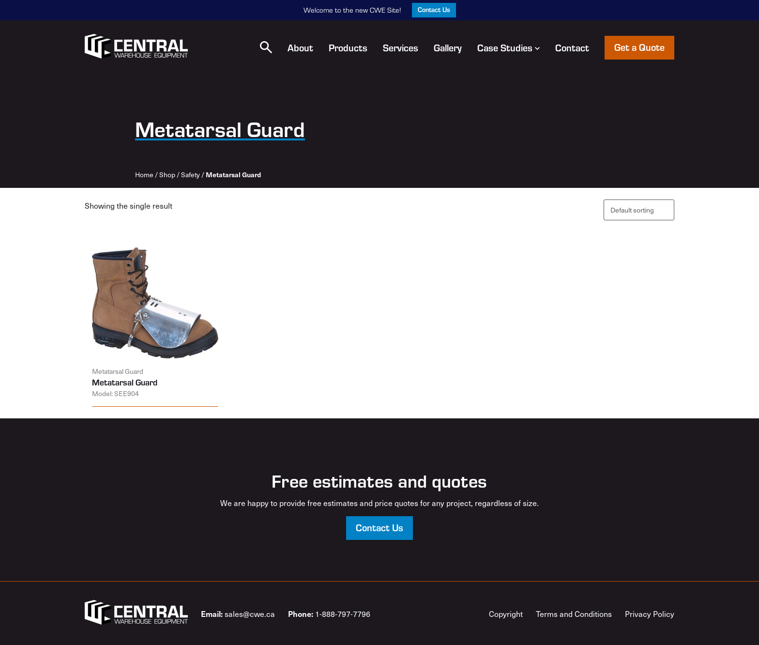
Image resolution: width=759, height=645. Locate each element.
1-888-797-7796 (329, 613)
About (300, 47)
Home (144, 174)
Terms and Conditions (574, 613)
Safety (190, 174)
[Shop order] (639, 210)
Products (348, 47)
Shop (167, 174)
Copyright (506, 613)
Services (400, 47)
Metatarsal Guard (124, 382)
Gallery (448, 47)
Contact (572, 47)
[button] (266, 47)
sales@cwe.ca (238, 613)
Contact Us (434, 9)
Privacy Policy (649, 613)
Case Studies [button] (508, 47)
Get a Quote (639, 46)
